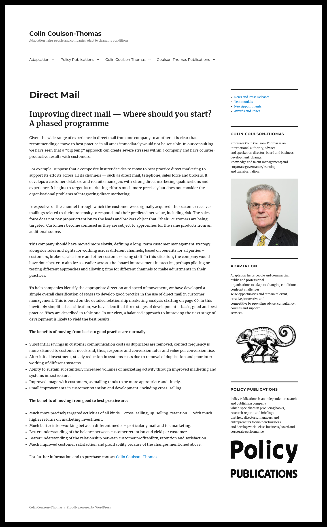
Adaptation (39, 59)
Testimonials (243, 102)
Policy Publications (77, 59)
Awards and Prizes (247, 111)
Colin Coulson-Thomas (65, 33)
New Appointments (248, 106)
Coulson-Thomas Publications (183, 59)
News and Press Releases (252, 97)
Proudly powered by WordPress (89, 507)
